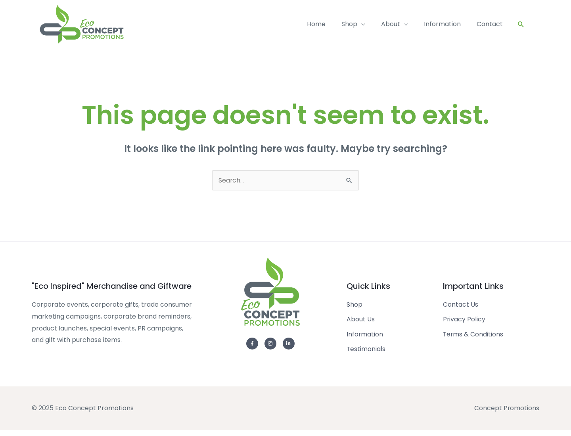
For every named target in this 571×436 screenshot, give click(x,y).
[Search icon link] (521, 27)
